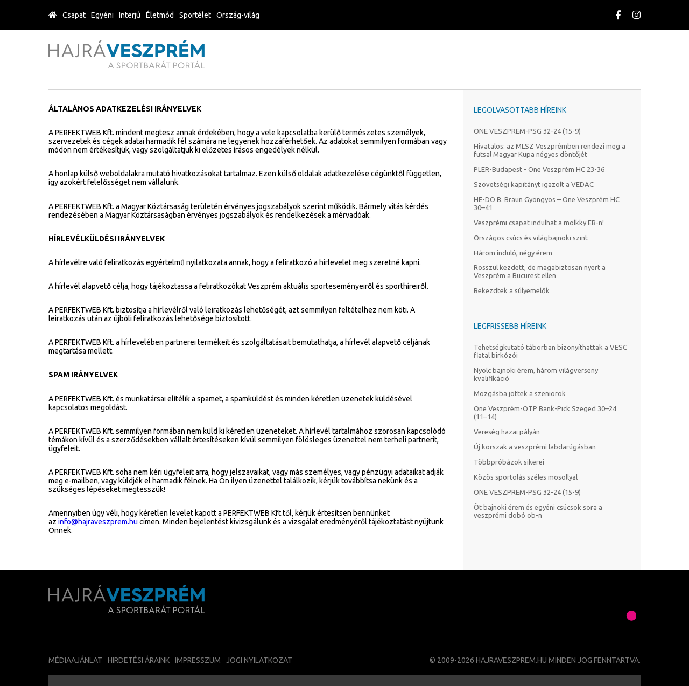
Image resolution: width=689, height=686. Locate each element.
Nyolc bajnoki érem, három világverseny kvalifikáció (536, 374)
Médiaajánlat (75, 660)
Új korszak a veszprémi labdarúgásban (535, 447)
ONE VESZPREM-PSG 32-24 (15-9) (527, 131)
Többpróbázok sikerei (509, 462)
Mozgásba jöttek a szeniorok (520, 393)
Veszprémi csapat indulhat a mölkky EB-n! (539, 222)
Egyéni (102, 15)
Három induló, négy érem (513, 253)
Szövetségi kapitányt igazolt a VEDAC (534, 184)
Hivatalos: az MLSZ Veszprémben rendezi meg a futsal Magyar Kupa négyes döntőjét (549, 150)
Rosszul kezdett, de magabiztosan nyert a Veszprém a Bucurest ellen (540, 271)
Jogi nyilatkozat (259, 660)
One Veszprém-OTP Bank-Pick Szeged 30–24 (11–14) (545, 412)
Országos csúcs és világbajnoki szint (531, 237)
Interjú (129, 15)
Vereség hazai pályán (507, 431)
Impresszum (198, 660)
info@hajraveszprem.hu (98, 521)
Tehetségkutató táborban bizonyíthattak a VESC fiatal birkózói (550, 351)
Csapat (74, 15)
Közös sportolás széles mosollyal (526, 477)
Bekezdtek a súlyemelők (512, 290)
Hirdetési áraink (139, 660)
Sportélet (195, 15)
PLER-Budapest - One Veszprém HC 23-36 (539, 169)
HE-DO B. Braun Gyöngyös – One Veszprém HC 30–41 (547, 203)
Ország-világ (237, 15)
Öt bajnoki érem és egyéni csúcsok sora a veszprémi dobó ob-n (538, 511)
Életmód (160, 15)
